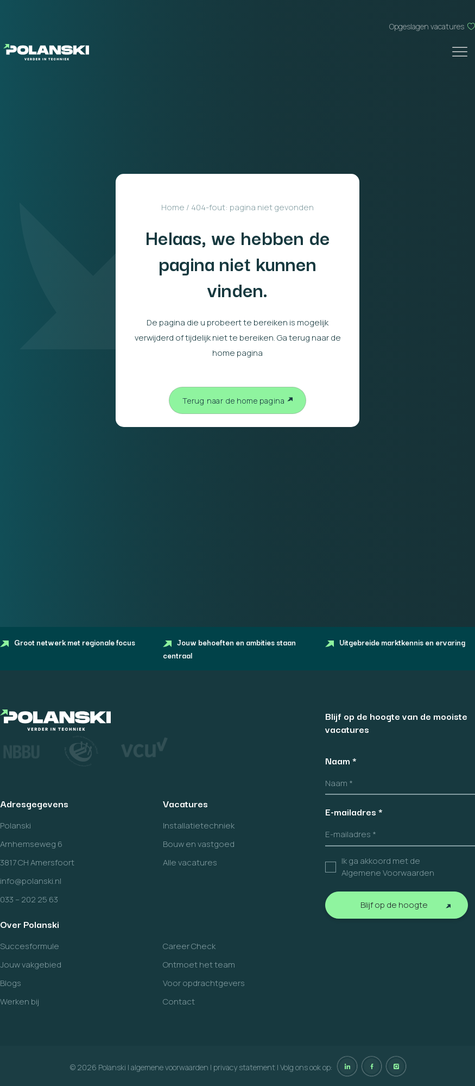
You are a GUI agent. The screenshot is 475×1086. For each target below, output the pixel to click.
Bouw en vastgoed (199, 844)
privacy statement (244, 1067)
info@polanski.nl (30, 881)
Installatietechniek (199, 825)
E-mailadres (354, 811)
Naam (341, 760)
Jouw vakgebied (30, 964)
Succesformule (29, 946)
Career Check (189, 946)
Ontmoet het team (199, 964)
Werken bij (19, 1001)
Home (173, 207)
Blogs (10, 983)
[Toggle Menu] (461, 52)
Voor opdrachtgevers (204, 983)
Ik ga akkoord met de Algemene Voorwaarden (387, 867)
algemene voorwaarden (169, 1067)
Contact (179, 1001)
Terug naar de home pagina (233, 401)
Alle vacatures (190, 862)
